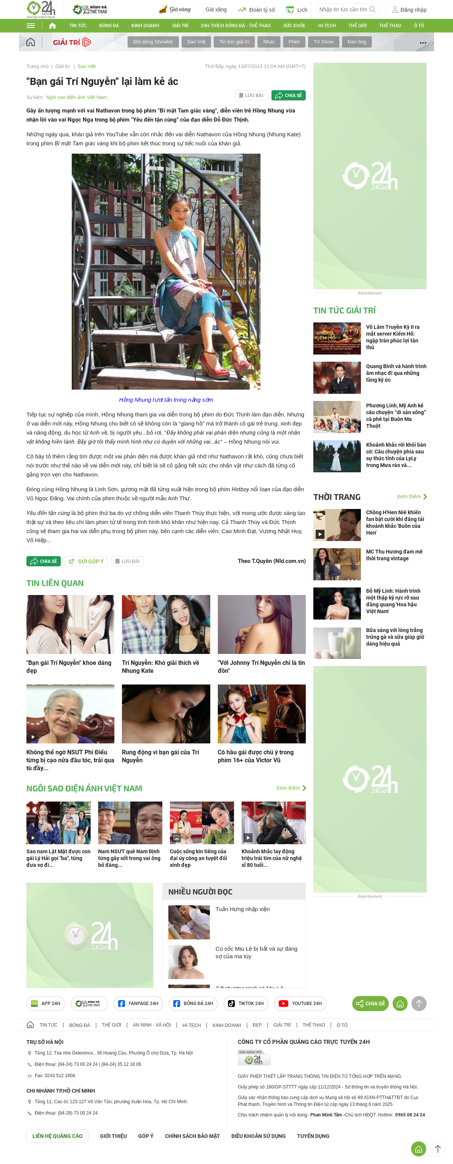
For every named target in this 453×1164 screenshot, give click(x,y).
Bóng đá (109, 25)
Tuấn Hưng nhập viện (243, 909)
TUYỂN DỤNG (313, 1136)
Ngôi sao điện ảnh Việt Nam (76, 97)
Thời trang (337, 496)
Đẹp (257, 1025)
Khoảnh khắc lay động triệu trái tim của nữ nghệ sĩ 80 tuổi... (272, 858)
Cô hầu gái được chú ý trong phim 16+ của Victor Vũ (256, 756)
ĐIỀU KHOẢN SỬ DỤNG (258, 1136)
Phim (294, 42)
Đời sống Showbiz (153, 42)
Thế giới (357, 25)
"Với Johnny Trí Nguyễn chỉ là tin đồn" (261, 666)
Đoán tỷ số (256, 9)
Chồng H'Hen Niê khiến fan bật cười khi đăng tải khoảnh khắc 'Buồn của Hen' (395, 522)
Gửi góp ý (86, 561)
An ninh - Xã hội (152, 1025)
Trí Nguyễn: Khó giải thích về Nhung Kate (160, 666)
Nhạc (268, 42)
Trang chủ (37, 66)
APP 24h (45, 1003)
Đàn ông (357, 42)
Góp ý (146, 1136)
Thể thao (390, 25)
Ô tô (419, 25)
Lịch (297, 9)
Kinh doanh (145, 25)
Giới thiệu (113, 1136)
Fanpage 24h (138, 1003)
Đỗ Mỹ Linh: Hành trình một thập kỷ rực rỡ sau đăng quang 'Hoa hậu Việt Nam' (393, 601)
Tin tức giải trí (234, 42)
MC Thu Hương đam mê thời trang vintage (394, 555)
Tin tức (77, 25)
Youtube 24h (300, 1003)
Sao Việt (196, 42)
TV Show (324, 42)
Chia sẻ (293, 95)
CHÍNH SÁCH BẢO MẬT (192, 1136)
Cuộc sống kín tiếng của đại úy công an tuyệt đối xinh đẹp (198, 858)
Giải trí (180, 25)
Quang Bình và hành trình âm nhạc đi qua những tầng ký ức (396, 373)
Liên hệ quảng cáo (57, 1136)
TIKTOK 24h (246, 1003)
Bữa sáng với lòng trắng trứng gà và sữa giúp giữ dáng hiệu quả (395, 637)
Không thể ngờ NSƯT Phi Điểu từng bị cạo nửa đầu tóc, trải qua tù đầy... (70, 760)
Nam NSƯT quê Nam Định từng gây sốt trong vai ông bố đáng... (129, 858)
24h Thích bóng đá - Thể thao (236, 25)
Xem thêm (288, 788)
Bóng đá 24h (193, 1003)
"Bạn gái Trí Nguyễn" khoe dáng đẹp (68, 666)
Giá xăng (216, 9)
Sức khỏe (294, 25)
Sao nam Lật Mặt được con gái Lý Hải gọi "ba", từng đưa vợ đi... (58, 858)
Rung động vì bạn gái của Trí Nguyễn (160, 756)
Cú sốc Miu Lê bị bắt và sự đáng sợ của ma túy (256, 952)
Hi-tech (327, 25)
